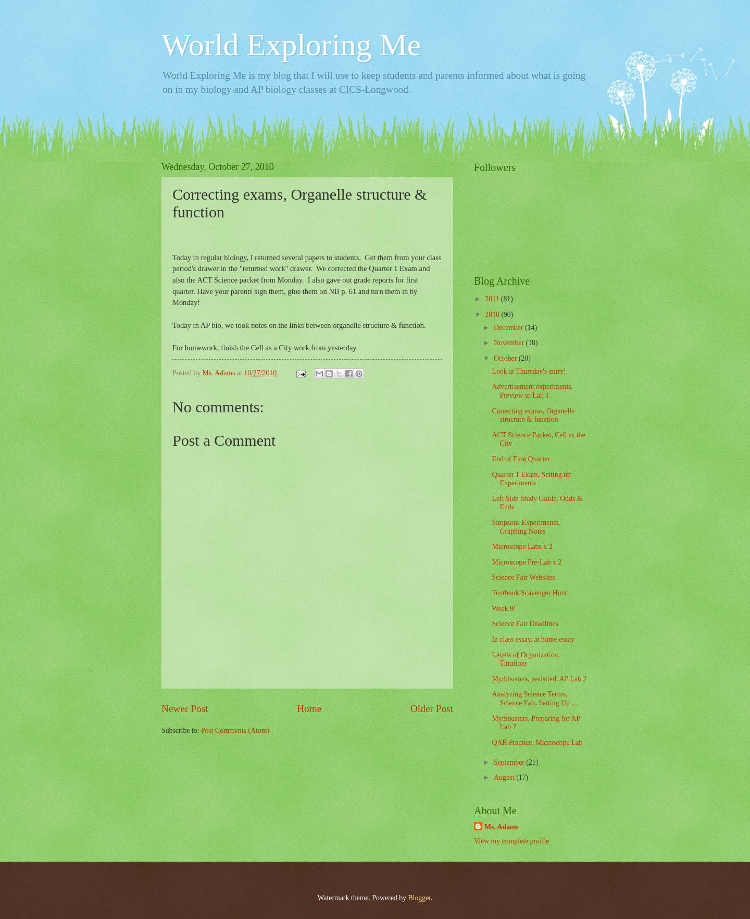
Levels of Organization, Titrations (525, 659)
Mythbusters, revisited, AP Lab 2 (539, 679)
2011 (493, 299)
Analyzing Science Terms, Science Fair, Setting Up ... (534, 698)
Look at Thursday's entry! (529, 371)
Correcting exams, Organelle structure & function (533, 415)
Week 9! (504, 608)
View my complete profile (511, 841)
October (506, 358)
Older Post (431, 708)
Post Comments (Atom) (235, 730)
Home (309, 708)
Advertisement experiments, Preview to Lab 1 (532, 391)
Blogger (419, 898)
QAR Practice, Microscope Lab (537, 742)
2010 (493, 314)
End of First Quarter (521, 459)
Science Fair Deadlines (525, 624)
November (510, 343)
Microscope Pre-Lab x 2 (526, 562)
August (505, 777)
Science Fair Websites (523, 577)
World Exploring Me (291, 45)
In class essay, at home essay (533, 639)
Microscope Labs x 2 (522, 546)
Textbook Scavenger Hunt (529, 593)
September (510, 762)
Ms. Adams (501, 827)
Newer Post (184, 708)
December (509, 328)
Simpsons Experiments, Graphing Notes (525, 527)
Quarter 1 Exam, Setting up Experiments (531, 479)
